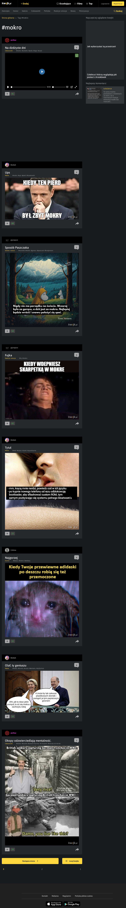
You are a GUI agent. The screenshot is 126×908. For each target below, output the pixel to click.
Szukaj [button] (119, 11)
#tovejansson (49, 250)
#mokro (18, 51)
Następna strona (30, 861)
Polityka (47, 11)
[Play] (8, 87)
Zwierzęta (5, 11)
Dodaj (26, 3)
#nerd (14, 450)
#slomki (20, 668)
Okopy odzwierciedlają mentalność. (28, 740)
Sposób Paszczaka (17, 247)
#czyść (40, 51)
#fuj (20, 358)
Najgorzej (11, 557)
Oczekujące (65, 3)
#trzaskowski (31, 175)
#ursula (26, 668)
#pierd (24, 175)
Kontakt (45, 896)
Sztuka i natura (10, 250)
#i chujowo (43, 743)
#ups (19, 175)
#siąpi (35, 51)
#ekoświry (32, 668)
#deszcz (15, 561)
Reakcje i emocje (60, 11)
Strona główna (8, 18)
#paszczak (40, 250)
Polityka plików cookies (84, 896)
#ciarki (24, 450)
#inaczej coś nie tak (54, 743)
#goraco (33, 250)
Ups (7, 172)
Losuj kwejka (72, 861)
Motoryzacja (84, 11)
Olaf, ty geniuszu (15, 665)
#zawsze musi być (33, 743)
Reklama (55, 896)
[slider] (28, 87)
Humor (15, 11)
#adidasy (27, 561)
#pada (30, 51)
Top (90, 3)
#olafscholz (40, 668)
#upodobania (31, 450)
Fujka (8, 355)
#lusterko (25, 51)
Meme (7, 175)
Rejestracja (118, 4)
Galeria (25, 11)
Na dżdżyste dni (15, 47)
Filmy (79, 3)
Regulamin (67, 896)
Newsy (73, 11)
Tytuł (8, 447)
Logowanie (105, 4)
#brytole (24, 743)
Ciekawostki (35, 11)
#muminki (21, 250)
